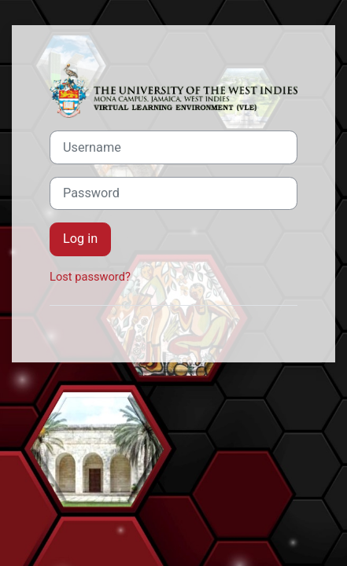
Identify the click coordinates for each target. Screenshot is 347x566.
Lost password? (90, 277)
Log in (80, 238)
